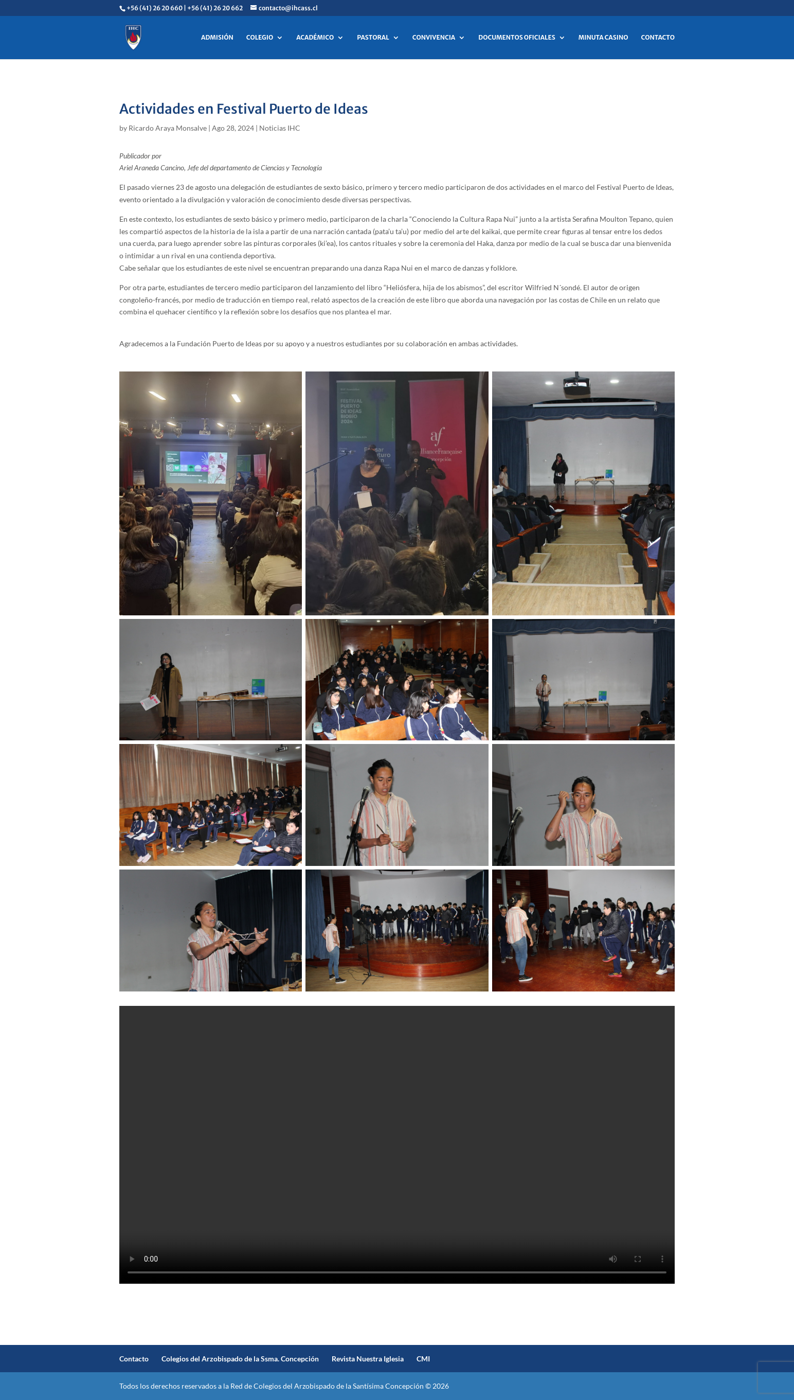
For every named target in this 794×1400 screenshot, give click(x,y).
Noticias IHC (279, 127)
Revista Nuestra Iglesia (368, 1358)
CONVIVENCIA (434, 37)
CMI (423, 1358)
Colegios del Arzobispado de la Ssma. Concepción (240, 1358)
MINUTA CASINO (603, 37)
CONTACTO (658, 37)
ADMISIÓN (217, 37)
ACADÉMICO (315, 37)
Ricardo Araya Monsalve (168, 127)
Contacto (134, 1358)
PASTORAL (373, 37)
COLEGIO (259, 37)
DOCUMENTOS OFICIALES (516, 37)
